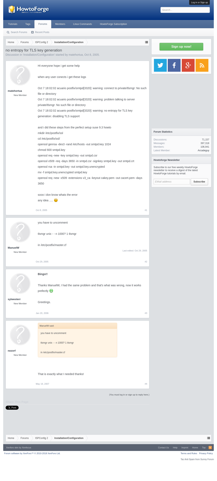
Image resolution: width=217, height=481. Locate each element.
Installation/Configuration (38, 54)
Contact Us (163, 447)
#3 (146, 313)
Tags (27, 24)
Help (175, 447)
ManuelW (13, 247)
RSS (210, 447)
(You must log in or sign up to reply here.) (129, 394)
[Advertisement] (181, 214)
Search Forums (19, 32)
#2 (146, 261)
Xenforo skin (12, 447)
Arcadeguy (203, 150)
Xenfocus (26, 447)
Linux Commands (82, 24)
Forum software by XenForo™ (32, 453)
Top (204, 447)
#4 (146, 384)
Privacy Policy (206, 453)
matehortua (76, 54)
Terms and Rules (189, 453)
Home (195, 447)
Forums (42, 24)
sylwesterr (14, 299)
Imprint (184, 447)
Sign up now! (181, 46)
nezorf (12, 350)
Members (60, 24)
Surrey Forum (207, 459)
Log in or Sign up (199, 2)
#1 (146, 210)
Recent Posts (42, 32)
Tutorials (12, 24)
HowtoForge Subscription (113, 24)
